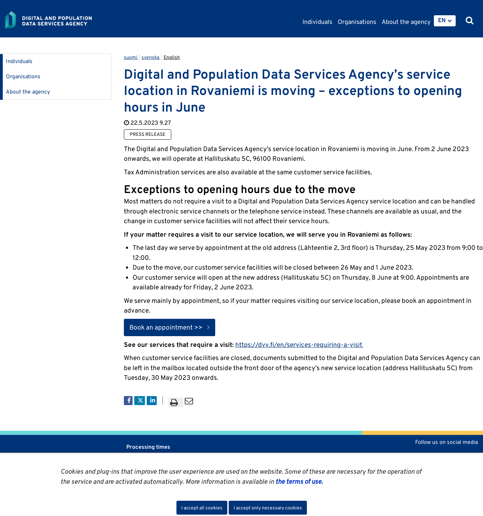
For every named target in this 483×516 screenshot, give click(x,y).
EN (442, 20)
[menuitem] (445, 20)
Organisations (23, 76)
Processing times (148, 447)
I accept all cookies (201, 508)
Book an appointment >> (165, 327)
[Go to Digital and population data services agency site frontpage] (66, 19)
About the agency (28, 91)
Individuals (19, 61)
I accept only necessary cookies (268, 508)
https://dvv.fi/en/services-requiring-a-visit (299, 344)
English (172, 57)
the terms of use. (298, 481)
